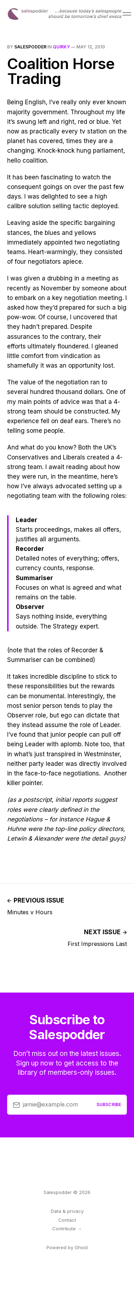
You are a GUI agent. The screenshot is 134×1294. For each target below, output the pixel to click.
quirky (61, 46)
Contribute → (67, 1228)
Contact (67, 1220)
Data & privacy (67, 1211)
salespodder (30, 46)
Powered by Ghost (67, 1247)
